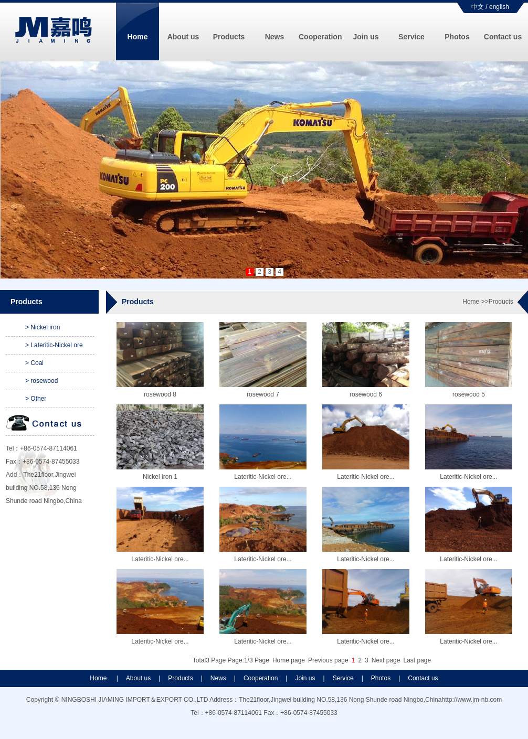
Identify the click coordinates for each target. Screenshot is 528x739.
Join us (365, 37)
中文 (477, 6)
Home (138, 37)
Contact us (503, 37)
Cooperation (320, 37)
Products (229, 37)
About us (183, 37)
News (274, 37)
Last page (417, 660)
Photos (457, 37)
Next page (386, 660)
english (499, 6)
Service (411, 37)
